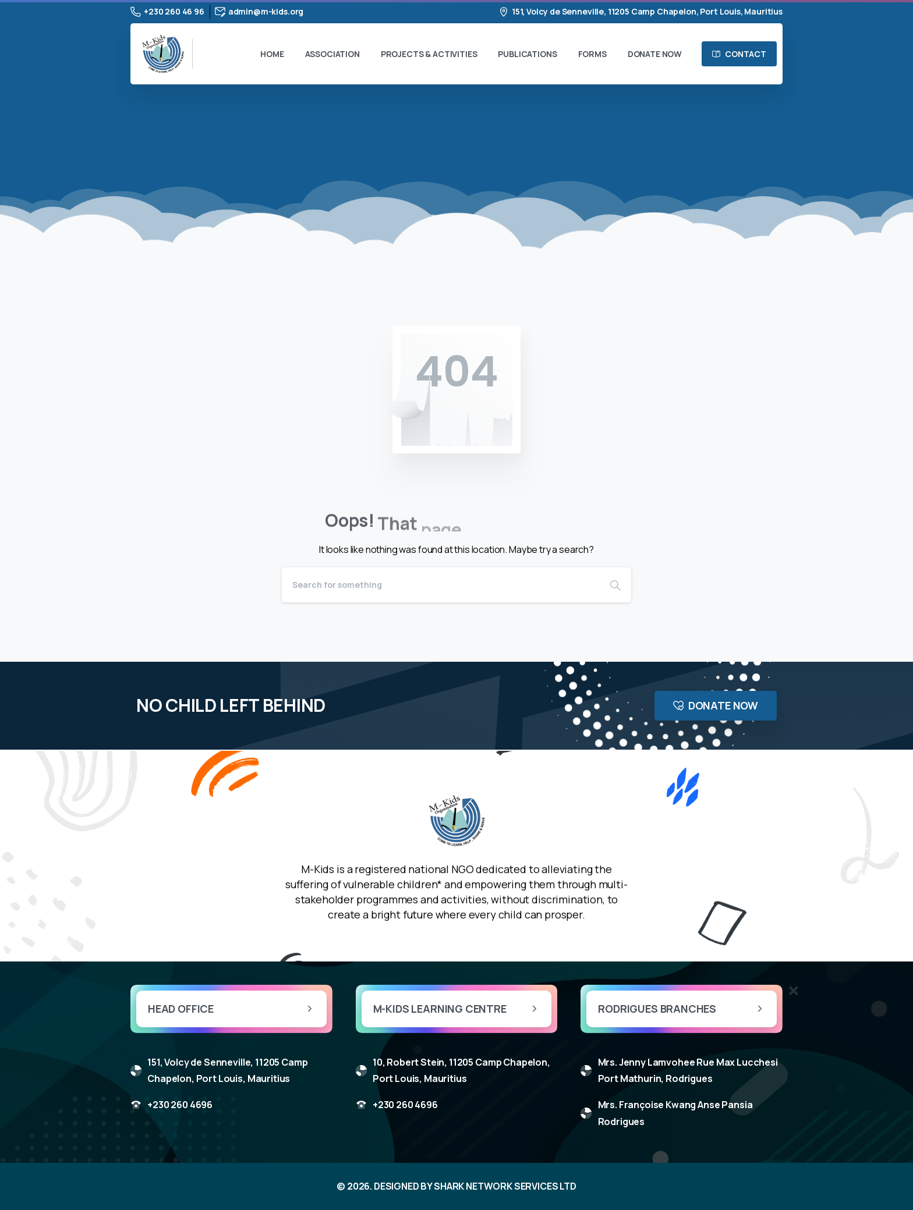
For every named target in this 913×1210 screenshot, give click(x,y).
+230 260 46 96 (167, 11)
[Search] (441, 584)
